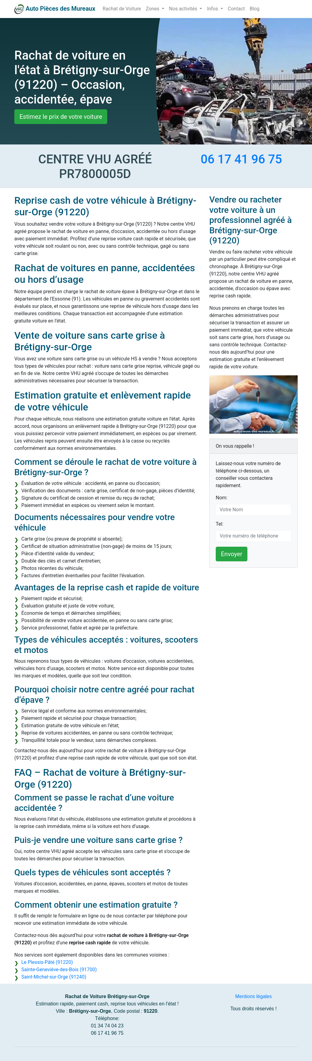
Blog (254, 9)
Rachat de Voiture (122, 9)
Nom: (221, 498)
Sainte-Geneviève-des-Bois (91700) (59, 969)
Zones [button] (153, 9)
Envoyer (231, 554)
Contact (236, 9)
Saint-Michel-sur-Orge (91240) (53, 977)
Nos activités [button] (184, 9)
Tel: (219, 524)
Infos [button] (213, 9)
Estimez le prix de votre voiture (61, 116)
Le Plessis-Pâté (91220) (47, 962)
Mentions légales (253, 996)
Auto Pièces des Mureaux (60, 8)
